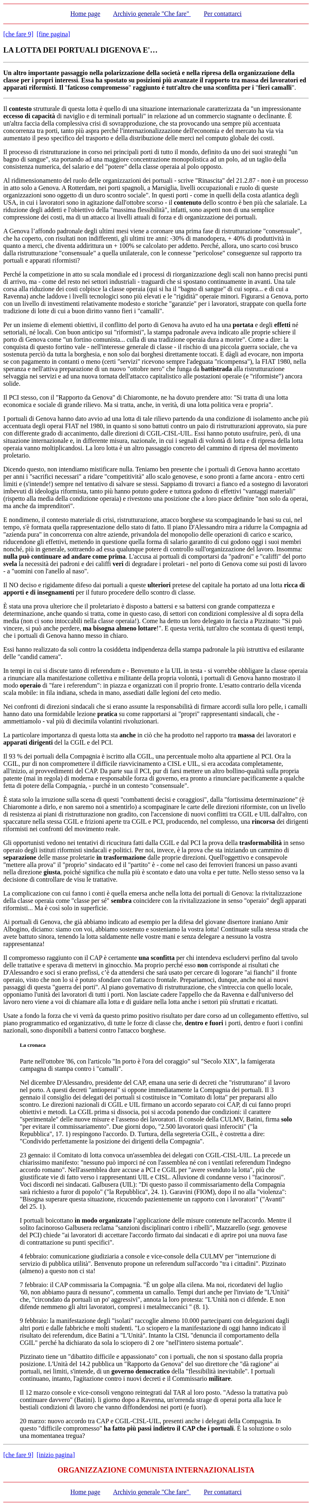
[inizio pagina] (56, 1454)
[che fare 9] (18, 34)
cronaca (36, 1045)
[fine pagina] (53, 34)
